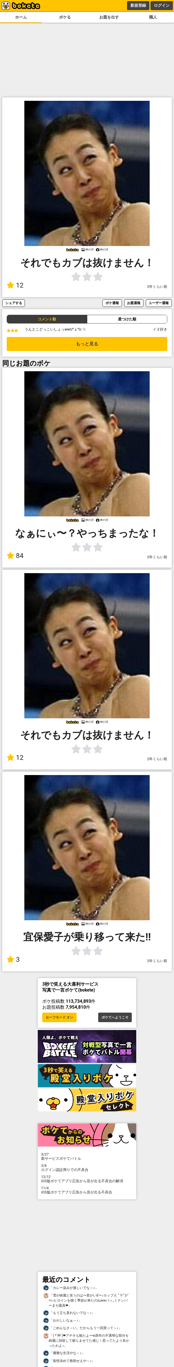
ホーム (21, 17)
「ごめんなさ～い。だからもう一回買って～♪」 (82, 1328)
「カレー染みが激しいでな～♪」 (70, 1288)
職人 (153, 17)
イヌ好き (160, 329)
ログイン (162, 5)
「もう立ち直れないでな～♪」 (69, 1313)
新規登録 (138, 5)
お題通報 (133, 303)
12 (15, 285)
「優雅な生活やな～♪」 (64, 1353)
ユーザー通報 (159, 303)
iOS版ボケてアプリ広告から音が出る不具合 (87, 1190)
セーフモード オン (59, 1017)
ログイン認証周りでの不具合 (87, 1167)
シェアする (13, 303)
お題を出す (109, 17)
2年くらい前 (157, 286)
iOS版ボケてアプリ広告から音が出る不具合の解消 (87, 1179)
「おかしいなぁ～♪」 (62, 1320)
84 (15, 556)
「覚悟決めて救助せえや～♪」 (69, 1361)
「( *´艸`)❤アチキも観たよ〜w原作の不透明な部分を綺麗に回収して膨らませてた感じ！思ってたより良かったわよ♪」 (86, 1340)
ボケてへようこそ (115, 1017)
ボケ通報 (112, 303)
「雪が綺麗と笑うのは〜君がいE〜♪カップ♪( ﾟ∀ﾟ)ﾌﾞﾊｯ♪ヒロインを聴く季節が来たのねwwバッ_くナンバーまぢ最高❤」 (86, 1300)
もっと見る (87, 343)
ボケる (65, 17)
